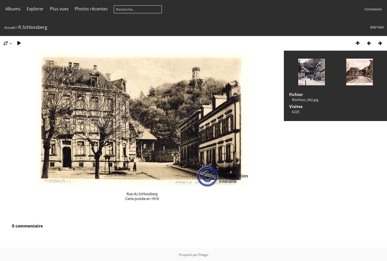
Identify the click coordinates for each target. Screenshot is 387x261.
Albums (13, 9)
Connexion (373, 9)
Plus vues (59, 9)
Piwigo (203, 254)
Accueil (9, 27)
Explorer (35, 9)
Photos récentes (91, 9)
